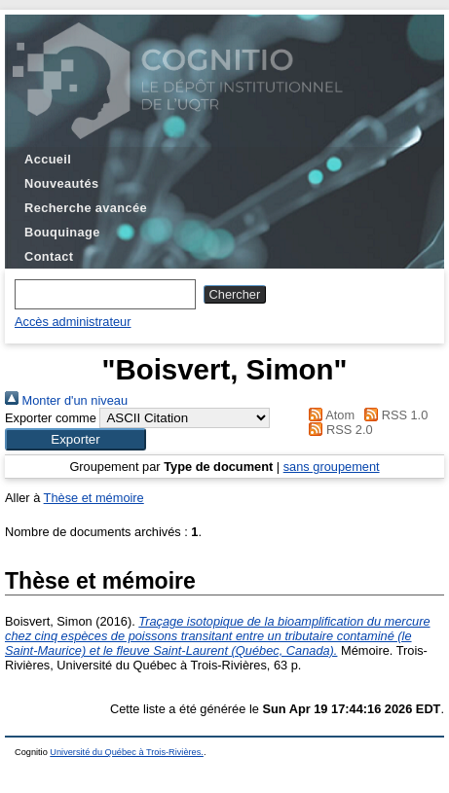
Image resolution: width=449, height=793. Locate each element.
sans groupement (331, 466)
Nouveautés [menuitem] (61, 183)
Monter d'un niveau (66, 400)
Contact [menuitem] (48, 256)
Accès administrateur (73, 321)
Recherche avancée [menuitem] (85, 207)
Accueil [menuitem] (47, 159)
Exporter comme (50, 418)
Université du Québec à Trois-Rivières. (127, 752)
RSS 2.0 (338, 429)
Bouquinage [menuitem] (62, 232)
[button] (75, 439)
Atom (329, 415)
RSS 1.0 (393, 415)
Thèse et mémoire (94, 497)
